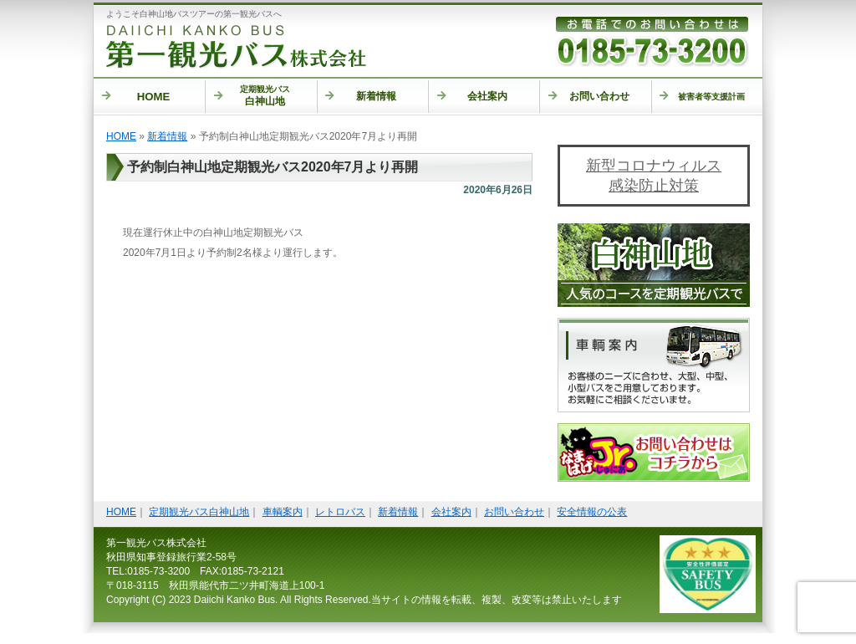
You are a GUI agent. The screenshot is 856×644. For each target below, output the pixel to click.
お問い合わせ (588, 96)
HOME (136, 96)
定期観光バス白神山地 (199, 512)
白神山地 (252, 95)
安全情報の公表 (592, 512)
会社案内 (472, 96)
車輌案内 (282, 512)
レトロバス (340, 512)
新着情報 (360, 96)
